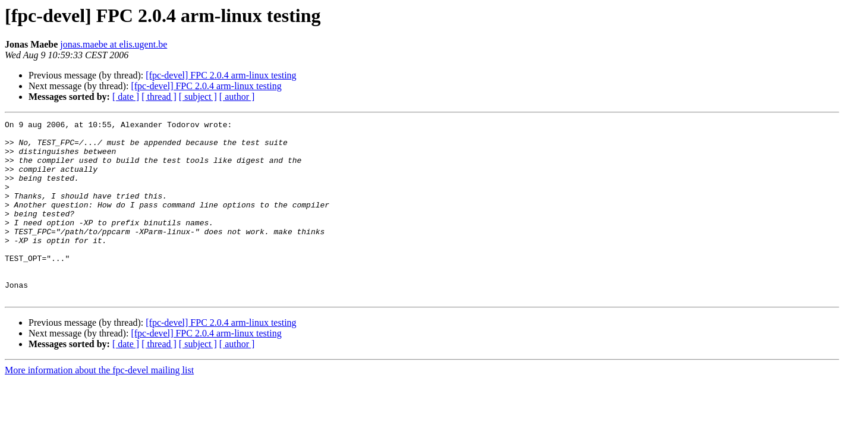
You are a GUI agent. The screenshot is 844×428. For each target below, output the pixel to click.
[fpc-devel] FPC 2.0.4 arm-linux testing (221, 75)
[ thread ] (159, 97)
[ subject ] (198, 97)
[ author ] (237, 97)
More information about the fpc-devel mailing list (99, 406)
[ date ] (125, 97)
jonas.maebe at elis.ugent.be (113, 44)
